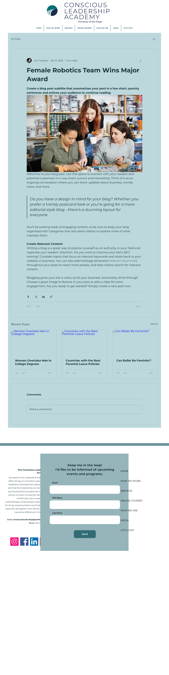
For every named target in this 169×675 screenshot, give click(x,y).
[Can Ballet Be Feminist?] (135, 342)
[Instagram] (14, 541)
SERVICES (126, 490)
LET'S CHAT (127, 530)
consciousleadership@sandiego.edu (30, 519)
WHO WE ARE (129, 510)
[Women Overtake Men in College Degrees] (33, 342)
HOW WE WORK (131, 480)
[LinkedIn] (34, 541)
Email (54, 483)
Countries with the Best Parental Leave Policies (83, 362)
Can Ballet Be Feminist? (133, 360)
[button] (153, 39)
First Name (57, 498)
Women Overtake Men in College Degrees (33, 362)
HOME (124, 471)
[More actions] (140, 60)
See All (154, 323)
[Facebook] (24, 541)
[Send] (85, 534)
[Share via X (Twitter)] (35, 296)
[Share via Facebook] (28, 296)
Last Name (57, 513)
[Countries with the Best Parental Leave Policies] (84, 342)
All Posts (16, 39)
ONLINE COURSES (131, 500)
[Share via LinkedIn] (43, 296)
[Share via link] (51, 296)
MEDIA (125, 520)
